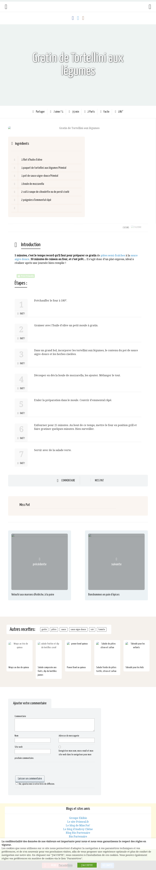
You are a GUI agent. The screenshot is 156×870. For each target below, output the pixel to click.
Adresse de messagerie (69, 732)
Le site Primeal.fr (78, 818)
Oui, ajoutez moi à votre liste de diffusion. (35, 780)
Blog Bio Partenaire (78, 829)
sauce (63, 626)
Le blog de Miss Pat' (78, 821)
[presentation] (39, 765)
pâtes (54, 626)
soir (92, 626)
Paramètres (65, 865)
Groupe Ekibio (78, 814)
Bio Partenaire (78, 832)
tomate (101, 626)
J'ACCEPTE (87, 865)
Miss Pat (99, 477)
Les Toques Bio (78, 836)
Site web (19, 743)
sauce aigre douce (78, 626)
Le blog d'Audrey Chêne (78, 825)
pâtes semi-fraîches (113, 251)
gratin (44, 626)
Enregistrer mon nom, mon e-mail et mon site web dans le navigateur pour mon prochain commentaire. (54, 751)
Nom (16, 732)
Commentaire (68, 477)
